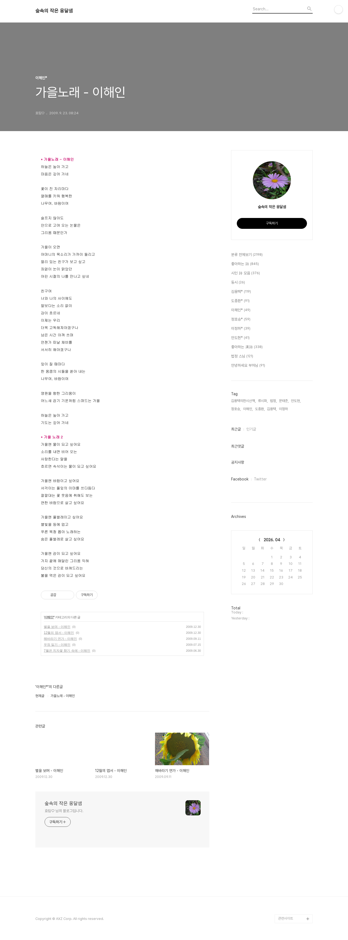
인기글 (251, 429)
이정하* (240, 328)
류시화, (263, 401)
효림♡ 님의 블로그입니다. (64, 811)
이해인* (49, 617)
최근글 (236, 429)
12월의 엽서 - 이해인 (59, 633)
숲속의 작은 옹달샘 (54, 11)
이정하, (284, 409)
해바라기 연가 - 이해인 (60, 639)
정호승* (240, 319)
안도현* (240, 338)
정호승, (236, 409)
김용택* (241, 292)
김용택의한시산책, (243, 401)
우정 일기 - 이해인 (57, 645)
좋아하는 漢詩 (247, 347)
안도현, (296, 401)
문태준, (284, 401)
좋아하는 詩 (245, 264)
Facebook (239, 479)
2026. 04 (272, 539)
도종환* (240, 301)
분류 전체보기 (247, 255)
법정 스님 (242, 356)
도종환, (260, 409)
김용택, (272, 409)
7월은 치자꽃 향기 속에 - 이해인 (67, 651)
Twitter (260, 479)
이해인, (248, 409)
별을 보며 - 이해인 (57, 627)
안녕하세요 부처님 (248, 365)
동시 (238, 282)
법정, (273, 401)
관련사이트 (285, 918)
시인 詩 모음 (245, 273)
